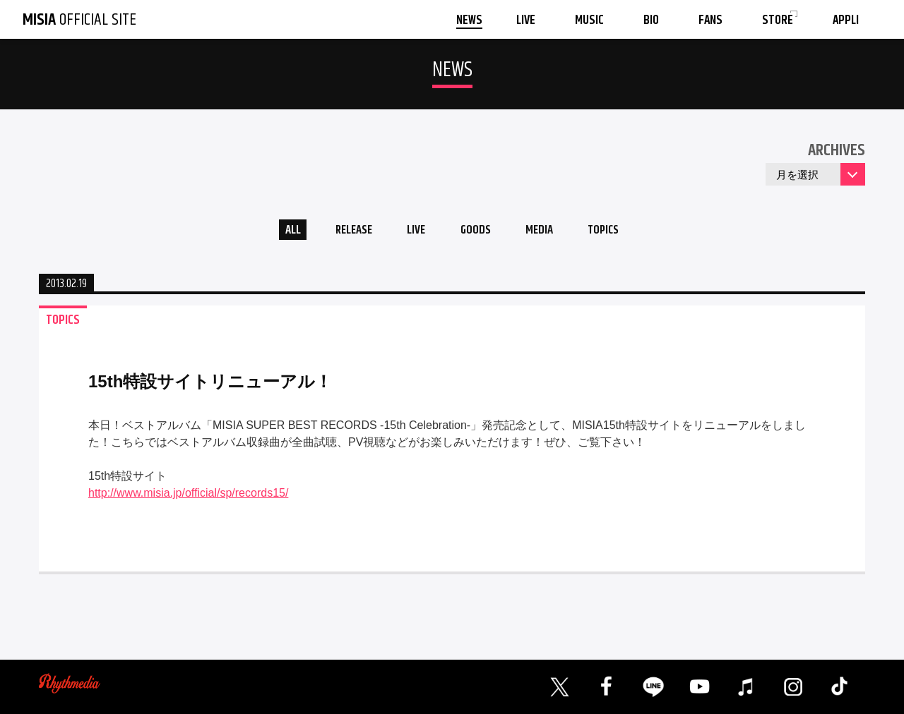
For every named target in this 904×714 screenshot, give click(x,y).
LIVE (413, 232)
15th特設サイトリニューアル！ (210, 384)
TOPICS (616, 232)
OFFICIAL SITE (79, 19)
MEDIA (546, 232)
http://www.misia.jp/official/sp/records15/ (188, 496)
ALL (279, 232)
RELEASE (346, 232)
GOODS (477, 232)
